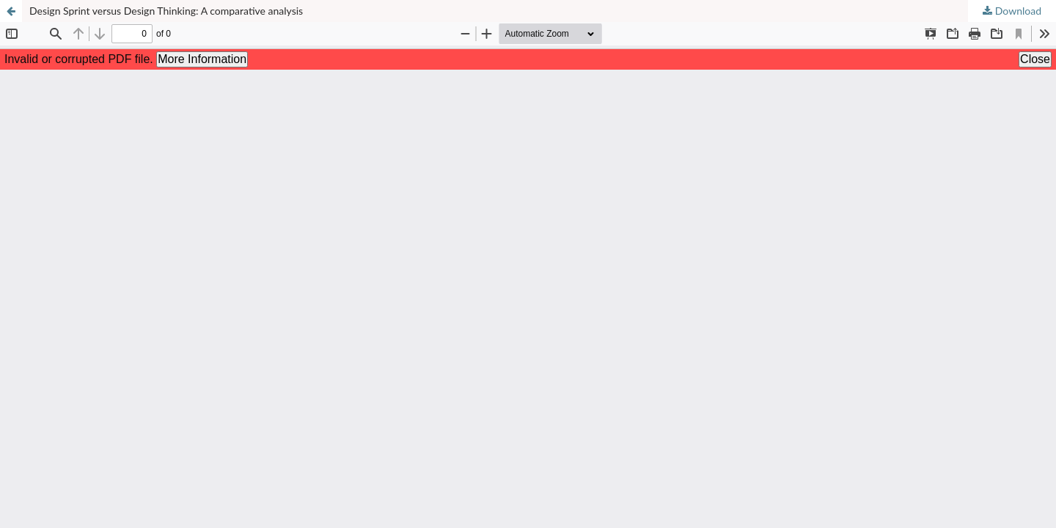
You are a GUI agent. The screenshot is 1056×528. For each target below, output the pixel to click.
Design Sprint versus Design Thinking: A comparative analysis (166, 10)
